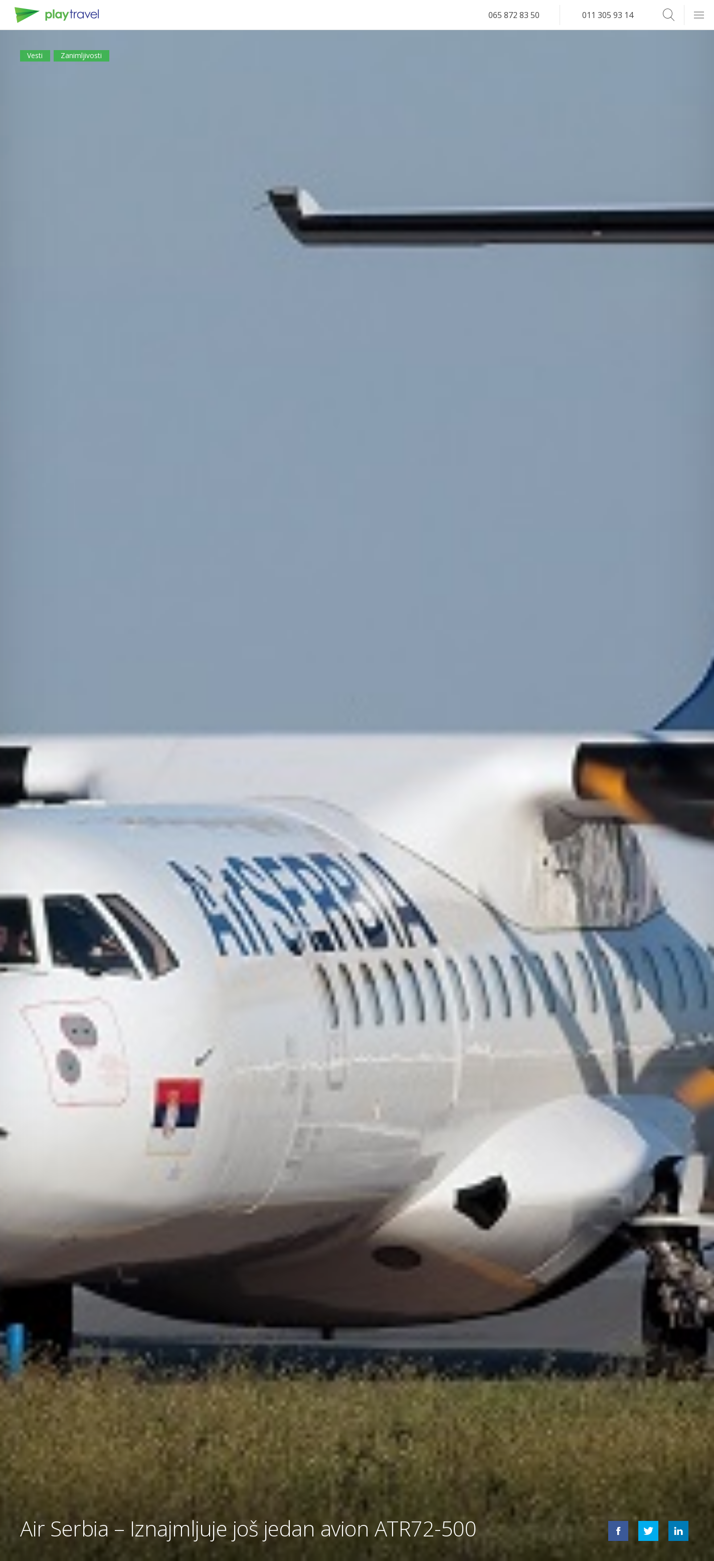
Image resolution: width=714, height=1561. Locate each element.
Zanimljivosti (97, 59)
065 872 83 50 (514, 15)
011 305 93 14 (607, 15)
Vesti (39, 59)
